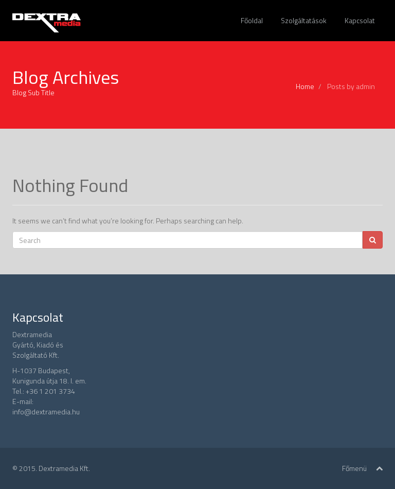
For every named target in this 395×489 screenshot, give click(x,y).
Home (305, 86)
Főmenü (354, 468)
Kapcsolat (360, 20)
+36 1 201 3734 (50, 391)
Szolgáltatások (304, 20)
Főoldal (252, 20)
